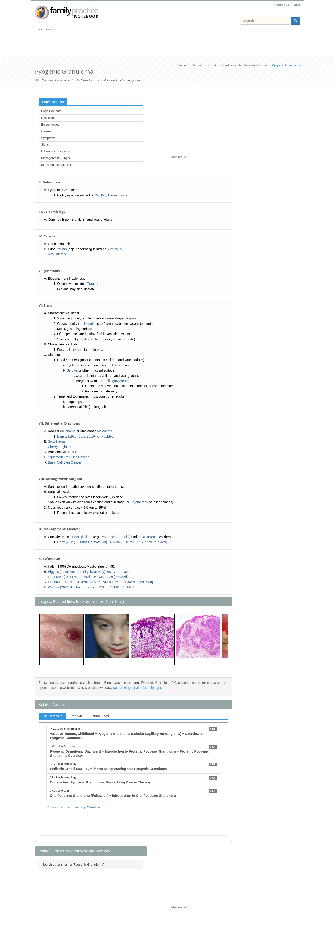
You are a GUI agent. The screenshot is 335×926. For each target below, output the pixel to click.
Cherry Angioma (59, 447)
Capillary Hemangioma (110, 195)
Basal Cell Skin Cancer (64, 462)
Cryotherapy (139, 502)
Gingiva (72, 370)
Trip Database (52, 716)
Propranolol (108, 537)
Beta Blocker (81, 537)
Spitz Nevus (56, 441)
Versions (282, 5)
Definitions (48, 117)
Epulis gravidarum (115, 381)
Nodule (89, 323)
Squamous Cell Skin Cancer (68, 457)
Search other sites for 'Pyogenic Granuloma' (73, 864)
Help (296, 5)
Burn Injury (114, 249)
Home (182, 65)
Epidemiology (50, 124)
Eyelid (71, 365)
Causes (46, 131)
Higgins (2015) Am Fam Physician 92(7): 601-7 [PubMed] (89, 572)
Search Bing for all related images (137, 688)
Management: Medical (56, 164)
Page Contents (53, 102)
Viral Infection (58, 254)
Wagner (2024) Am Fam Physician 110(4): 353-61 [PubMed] (91, 587)
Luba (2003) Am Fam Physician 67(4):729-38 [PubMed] (88, 577)
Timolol (124, 537)
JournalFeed (100, 716)
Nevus (72, 452)
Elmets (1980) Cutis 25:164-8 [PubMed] (85, 436)
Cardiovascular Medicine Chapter (244, 65)
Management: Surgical (56, 158)
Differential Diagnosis (55, 151)
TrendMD (76, 716)
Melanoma (67, 431)
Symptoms (48, 138)
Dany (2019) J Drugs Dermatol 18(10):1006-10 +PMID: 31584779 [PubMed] (112, 542)
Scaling (85, 339)
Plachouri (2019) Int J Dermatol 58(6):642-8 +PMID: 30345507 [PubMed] (100, 582)
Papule (131, 318)
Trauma (61, 249)
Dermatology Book (204, 65)
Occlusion (148, 537)
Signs (45, 144)
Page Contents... (52, 111)
